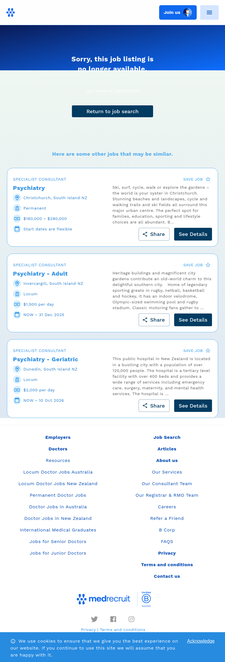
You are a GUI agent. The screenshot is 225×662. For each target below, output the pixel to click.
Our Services (167, 472)
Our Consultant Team (167, 483)
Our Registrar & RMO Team (166, 495)
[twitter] (94, 619)
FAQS (167, 541)
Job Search (167, 437)
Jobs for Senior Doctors (57, 541)
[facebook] (113, 619)
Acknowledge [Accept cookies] (201, 641)
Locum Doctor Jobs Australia (58, 472)
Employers (57, 437)
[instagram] (131, 619)
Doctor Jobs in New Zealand (58, 518)
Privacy (88, 629)
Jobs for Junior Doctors (58, 553)
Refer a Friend (167, 518)
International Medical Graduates (58, 530)
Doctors (58, 449)
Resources (58, 460)
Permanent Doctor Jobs (58, 495)
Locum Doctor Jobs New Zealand (58, 483)
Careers (167, 506)
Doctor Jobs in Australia (58, 506)
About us (167, 460)
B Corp (167, 530)
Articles (167, 449)
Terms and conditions (123, 629)
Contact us (167, 576)
